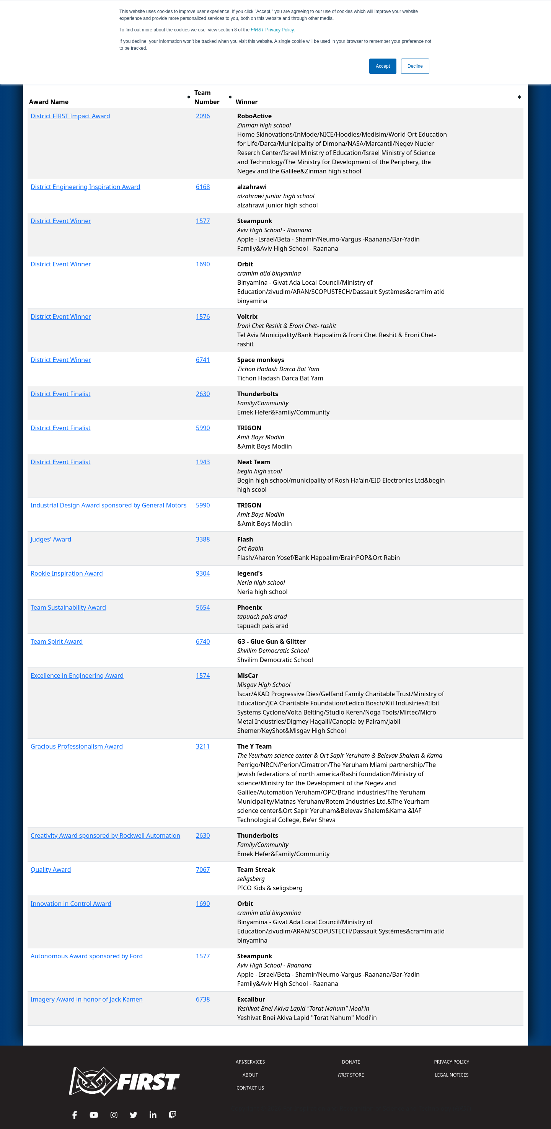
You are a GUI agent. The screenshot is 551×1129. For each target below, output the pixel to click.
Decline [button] (415, 66)
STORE (351, 1075)
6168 (203, 187)
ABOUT (250, 1075)
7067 (203, 869)
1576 (203, 316)
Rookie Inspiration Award (67, 573)
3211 (203, 746)
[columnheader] (110, 97)
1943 (203, 462)
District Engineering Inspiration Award (85, 187)
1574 (203, 675)
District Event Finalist (60, 394)
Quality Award (51, 869)
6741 (203, 360)
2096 (203, 116)
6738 (203, 999)
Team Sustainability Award (68, 607)
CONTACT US (250, 1088)
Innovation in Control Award (71, 903)
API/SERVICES (250, 1062)
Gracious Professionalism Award (77, 746)
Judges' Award (51, 539)
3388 (203, 539)
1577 (203, 221)
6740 (203, 641)
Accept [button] (383, 66)
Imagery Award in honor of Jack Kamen (87, 999)
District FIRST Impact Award (70, 116)
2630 (203, 394)
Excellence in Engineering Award (77, 675)
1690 (203, 264)
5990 (203, 428)
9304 (203, 573)
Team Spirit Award (57, 641)
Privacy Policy (272, 30)
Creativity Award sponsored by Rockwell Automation (105, 835)
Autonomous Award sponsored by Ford (87, 956)
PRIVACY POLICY (451, 1062)
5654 (203, 607)
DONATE (351, 1062)
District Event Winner (61, 221)
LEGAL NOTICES (452, 1075)
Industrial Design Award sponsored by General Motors (109, 505)
